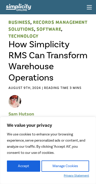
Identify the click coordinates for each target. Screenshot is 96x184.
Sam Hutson (21, 114)
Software (49, 29)
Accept (23, 166)
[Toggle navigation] (89, 8)
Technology (23, 35)
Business (19, 22)
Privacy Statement (76, 176)
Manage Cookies (65, 166)
